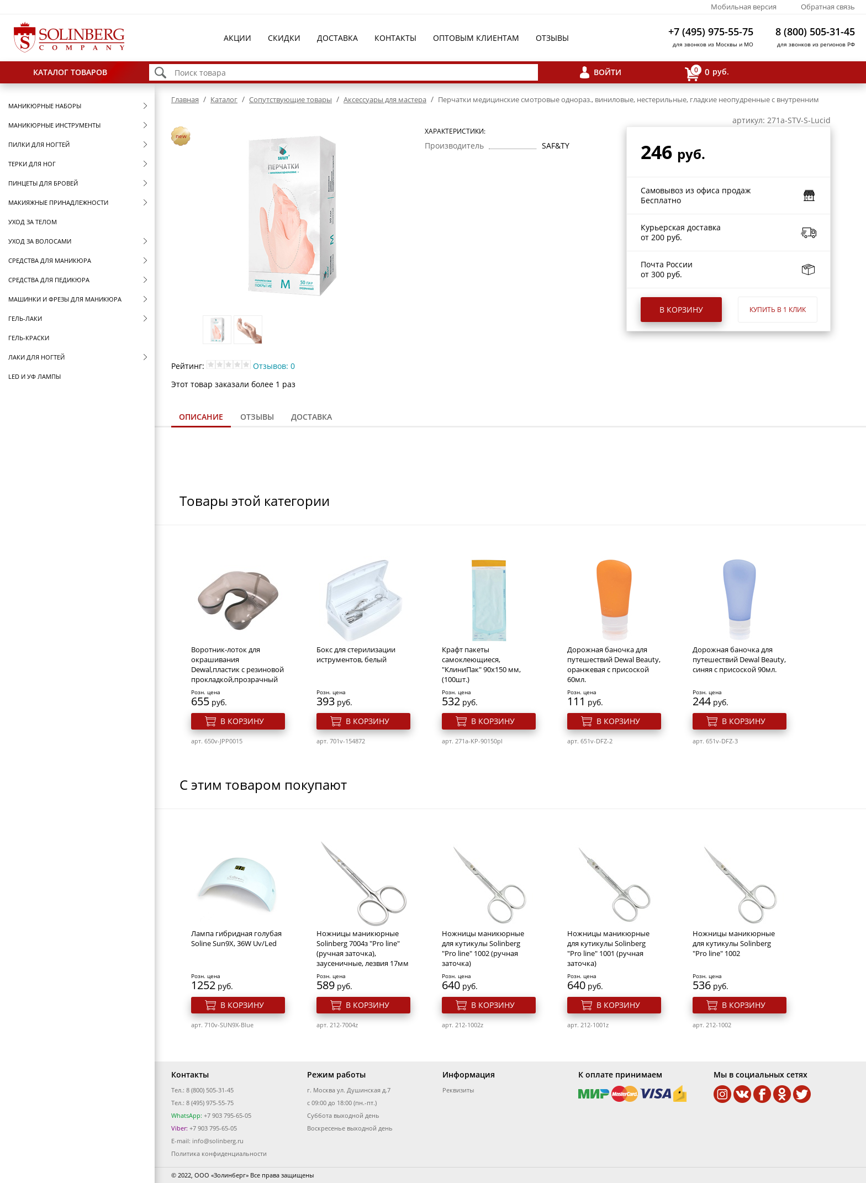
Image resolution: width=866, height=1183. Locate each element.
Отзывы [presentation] (257, 416)
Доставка (337, 38)
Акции (237, 38)
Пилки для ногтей (39, 144)
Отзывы (552, 38)
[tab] (201, 417)
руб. (707, 72)
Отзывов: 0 (274, 366)
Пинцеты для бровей (43, 183)
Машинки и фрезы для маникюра (65, 299)
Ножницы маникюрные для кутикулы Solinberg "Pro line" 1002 (734, 943)
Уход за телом (32, 222)
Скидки (284, 38)
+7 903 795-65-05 (226, 1115)
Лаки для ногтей (36, 357)
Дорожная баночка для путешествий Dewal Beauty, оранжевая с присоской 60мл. (614, 664)
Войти (607, 72)
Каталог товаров (70, 72)
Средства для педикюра (48, 280)
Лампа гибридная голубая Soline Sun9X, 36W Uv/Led (236, 938)
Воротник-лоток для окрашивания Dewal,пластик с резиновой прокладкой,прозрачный (237, 664)
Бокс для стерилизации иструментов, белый (355, 654)
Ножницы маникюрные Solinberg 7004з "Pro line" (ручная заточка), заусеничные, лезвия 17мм (362, 948)
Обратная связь (828, 7)
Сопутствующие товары (290, 99)
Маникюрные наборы (44, 106)
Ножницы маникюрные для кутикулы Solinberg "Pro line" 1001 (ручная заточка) (608, 948)
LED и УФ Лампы (34, 376)
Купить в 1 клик (777, 309)
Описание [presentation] (201, 416)
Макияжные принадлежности (58, 202)
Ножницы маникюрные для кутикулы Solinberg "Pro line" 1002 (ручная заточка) (483, 948)
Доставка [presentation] (311, 416)
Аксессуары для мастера (385, 99)
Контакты (395, 38)
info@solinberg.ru (218, 1141)
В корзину (681, 309)
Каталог (223, 99)
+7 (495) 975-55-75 (710, 31)
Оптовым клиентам (476, 38)
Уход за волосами (39, 241)
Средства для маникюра (49, 260)
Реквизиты (458, 1090)
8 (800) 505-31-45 (815, 31)
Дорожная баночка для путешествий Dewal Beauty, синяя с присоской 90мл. (739, 659)
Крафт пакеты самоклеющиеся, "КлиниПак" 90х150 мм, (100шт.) (481, 664)
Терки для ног (32, 164)
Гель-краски (28, 338)
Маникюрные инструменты (54, 125)
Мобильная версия (744, 7)
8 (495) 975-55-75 (210, 1102)
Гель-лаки (25, 318)
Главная (185, 99)
